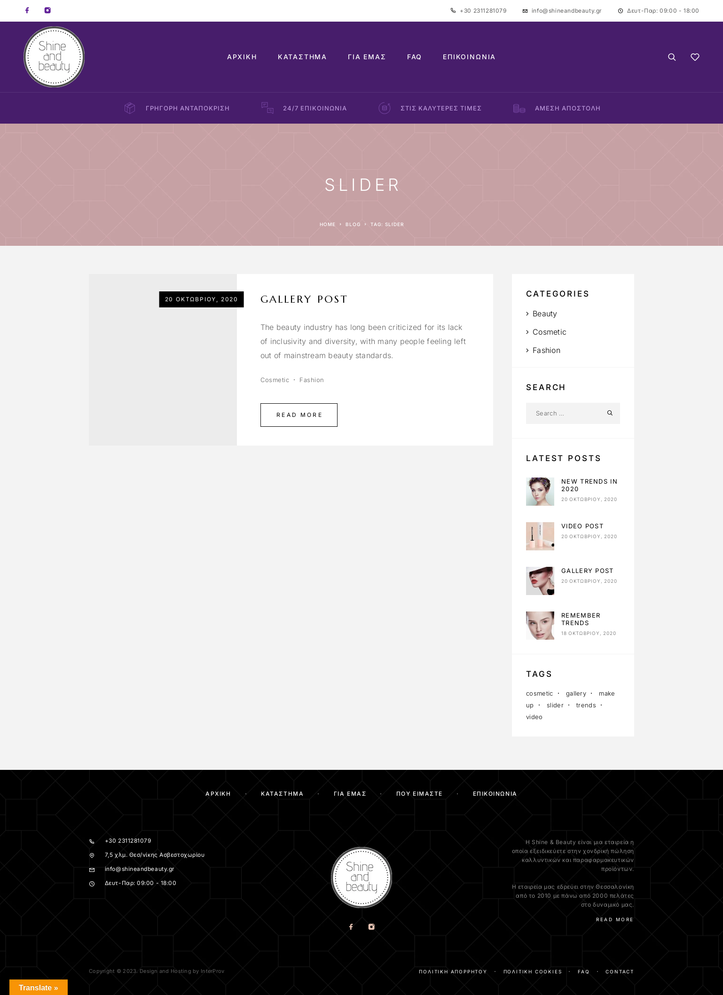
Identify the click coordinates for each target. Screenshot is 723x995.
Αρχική (242, 57)
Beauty (545, 313)
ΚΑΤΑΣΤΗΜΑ (282, 793)
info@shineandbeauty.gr (567, 10)
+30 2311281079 (483, 10)
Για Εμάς (367, 57)
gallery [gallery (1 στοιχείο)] (576, 693)
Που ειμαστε (419, 793)
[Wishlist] (695, 58)
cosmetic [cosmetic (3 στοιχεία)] (539, 693)
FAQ (414, 57)
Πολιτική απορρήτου (453, 971)
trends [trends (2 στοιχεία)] (586, 705)
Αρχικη (218, 793)
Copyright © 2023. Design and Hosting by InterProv (156, 971)
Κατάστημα (302, 57)
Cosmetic (274, 380)
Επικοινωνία (469, 57)
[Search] (672, 57)
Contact (619, 971)
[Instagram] (47, 11)
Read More (299, 414)
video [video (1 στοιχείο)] (534, 717)
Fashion (311, 380)
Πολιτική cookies (532, 971)
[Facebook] (27, 11)
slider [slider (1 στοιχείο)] (555, 705)
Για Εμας (350, 793)
